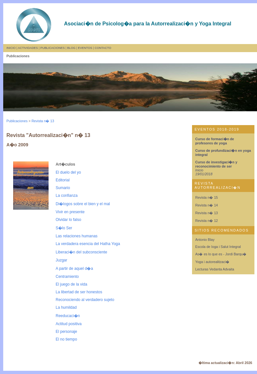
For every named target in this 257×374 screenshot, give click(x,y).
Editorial (62, 180)
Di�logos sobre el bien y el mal (83, 204)
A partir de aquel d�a (74, 268)
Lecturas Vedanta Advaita (214, 269)
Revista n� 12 (206, 221)
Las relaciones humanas (76, 236)
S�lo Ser (64, 228)
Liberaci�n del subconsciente (81, 252)
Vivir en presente (70, 212)
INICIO (11, 48)
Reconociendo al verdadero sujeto (85, 299)
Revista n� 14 (206, 205)
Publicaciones (17, 121)
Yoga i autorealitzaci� (212, 262)
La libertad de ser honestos (79, 292)
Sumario (63, 188)
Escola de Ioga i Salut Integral (218, 247)
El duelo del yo (68, 172)
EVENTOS (85, 48)
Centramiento (67, 276)
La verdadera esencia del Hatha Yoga (88, 244)
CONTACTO (103, 48)
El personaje (66, 331)
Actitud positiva (69, 324)
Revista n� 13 (43, 121)
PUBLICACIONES (52, 48)
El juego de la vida (71, 284)
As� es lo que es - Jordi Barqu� (220, 254)
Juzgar (61, 260)
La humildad (66, 307)
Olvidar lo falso (68, 219)
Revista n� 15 (206, 197)
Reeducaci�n (68, 316)
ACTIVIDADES (28, 48)
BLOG (71, 48)
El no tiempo (66, 339)
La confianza (67, 195)
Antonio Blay (205, 240)
